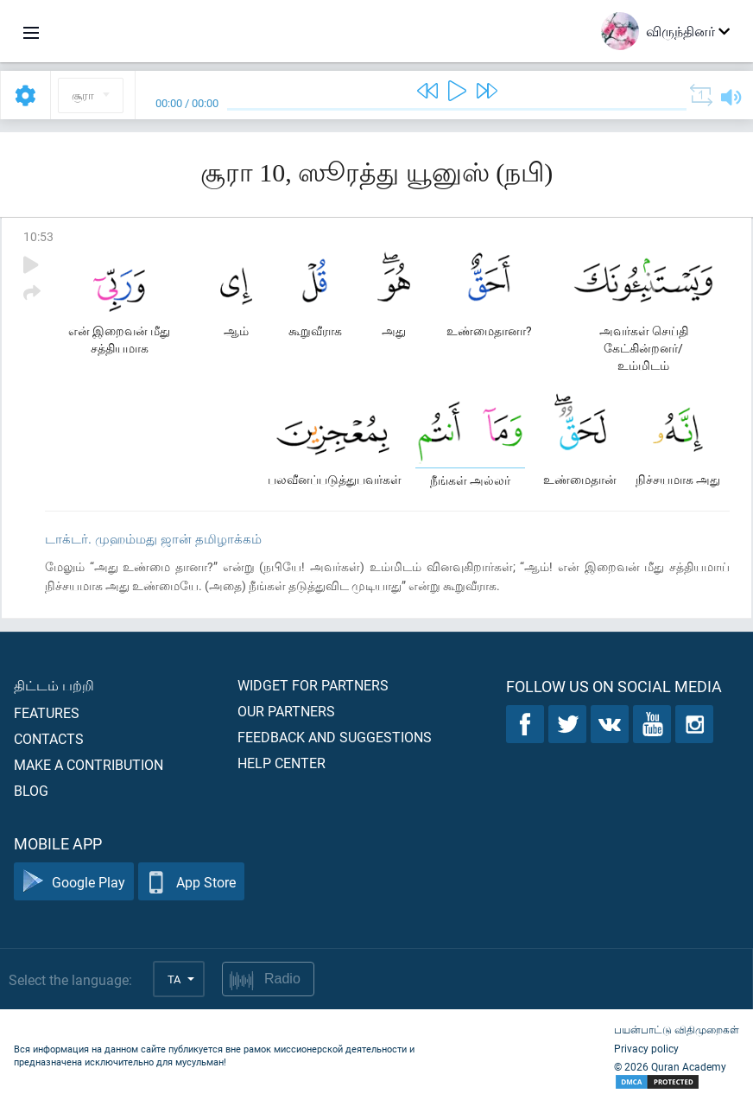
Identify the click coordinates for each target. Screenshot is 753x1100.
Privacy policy (646, 1048)
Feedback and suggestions (334, 737)
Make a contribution (88, 764)
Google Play (73, 881)
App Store (191, 881)
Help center (281, 762)
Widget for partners (313, 685)
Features (46, 712)
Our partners (286, 711)
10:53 (38, 236)
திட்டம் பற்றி (54, 685)
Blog (31, 790)
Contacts (49, 738)
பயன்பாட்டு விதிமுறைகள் (676, 1029)
